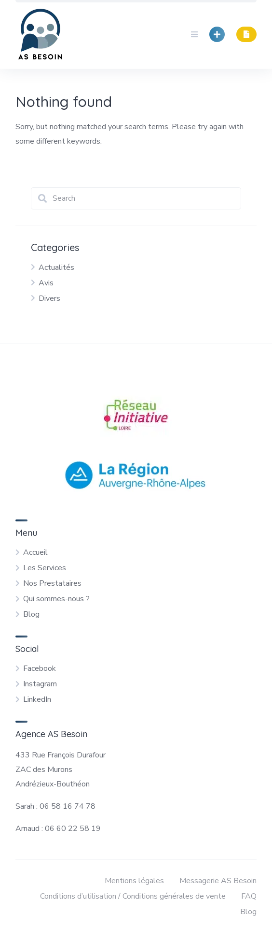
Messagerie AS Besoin (218, 880)
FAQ (249, 896)
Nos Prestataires (52, 583)
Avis (46, 283)
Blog (31, 614)
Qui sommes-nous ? (56, 598)
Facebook (39, 668)
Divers (49, 298)
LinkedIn (37, 699)
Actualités (56, 267)
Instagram (40, 684)
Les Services (44, 568)
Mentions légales (134, 880)
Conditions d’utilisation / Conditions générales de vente (133, 896)
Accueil (35, 552)
